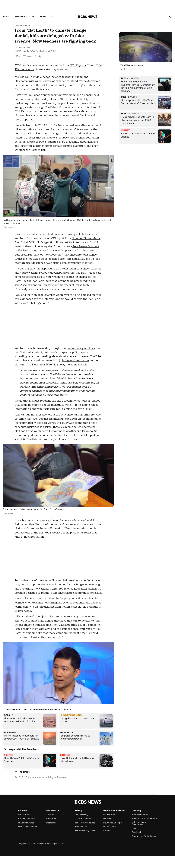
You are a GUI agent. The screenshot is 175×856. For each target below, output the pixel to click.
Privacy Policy (81, 815)
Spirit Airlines (24, 815)
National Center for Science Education (62, 588)
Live (33, 16)
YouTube (24, 771)
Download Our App (112, 823)
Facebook (51, 819)
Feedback (136, 832)
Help (134, 828)
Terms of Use (81, 827)
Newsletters (109, 815)
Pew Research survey (85, 246)
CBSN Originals (22, 25)
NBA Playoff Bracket (27, 827)
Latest (7, 17)
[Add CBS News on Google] (28, 56)
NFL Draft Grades (26, 823)
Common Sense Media (86, 238)
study (26, 414)
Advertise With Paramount (144, 819)
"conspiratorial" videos (29, 423)
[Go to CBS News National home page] (87, 16)
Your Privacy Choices (85, 823)
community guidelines (81, 348)
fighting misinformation (74, 360)
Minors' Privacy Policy (85, 831)
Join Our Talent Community (139, 823)
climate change (91, 584)
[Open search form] (170, 16)
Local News (20, 17)
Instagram (51, 823)
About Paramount (140, 815)
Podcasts (107, 819)
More (67, 709)
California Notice (83, 819)
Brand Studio (109, 827)
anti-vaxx (86, 629)
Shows (44, 17)
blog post (58, 364)
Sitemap (107, 831)
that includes (31, 401)
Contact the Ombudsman (144, 836)
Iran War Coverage (26, 819)
